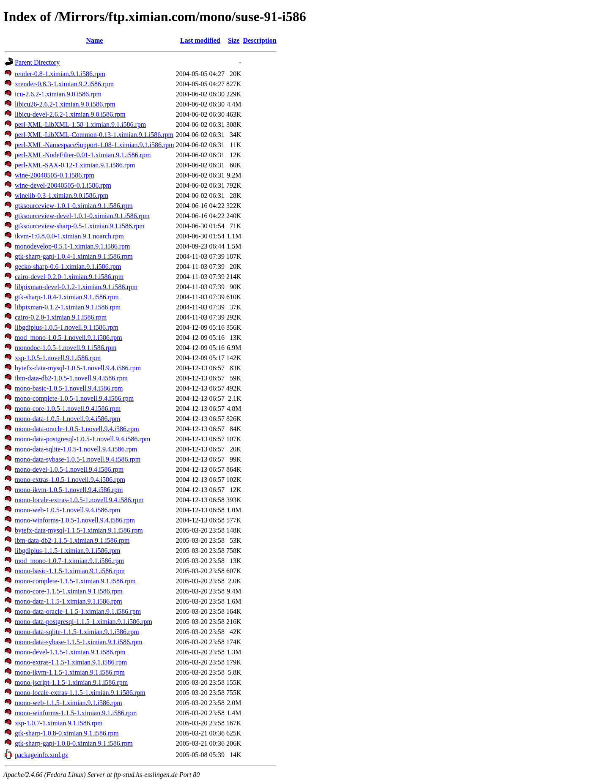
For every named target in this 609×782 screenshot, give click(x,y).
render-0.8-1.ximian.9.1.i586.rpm (60, 73)
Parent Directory (37, 62)
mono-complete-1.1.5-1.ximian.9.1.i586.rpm (75, 581)
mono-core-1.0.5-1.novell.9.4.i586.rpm (68, 408)
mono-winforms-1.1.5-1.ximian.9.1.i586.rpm (76, 712)
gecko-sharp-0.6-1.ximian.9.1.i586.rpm (68, 266)
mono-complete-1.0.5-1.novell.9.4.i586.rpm (74, 398)
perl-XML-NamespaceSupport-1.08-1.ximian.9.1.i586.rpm (94, 144)
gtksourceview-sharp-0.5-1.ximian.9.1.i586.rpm (80, 226)
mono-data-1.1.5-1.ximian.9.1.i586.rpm (68, 601)
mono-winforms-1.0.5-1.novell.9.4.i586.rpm (75, 520)
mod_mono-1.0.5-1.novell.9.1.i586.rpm (68, 337)
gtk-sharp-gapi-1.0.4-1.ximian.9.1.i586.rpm (74, 256)
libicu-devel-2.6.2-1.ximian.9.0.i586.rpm (70, 114)
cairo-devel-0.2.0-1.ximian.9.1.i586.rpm (69, 276)
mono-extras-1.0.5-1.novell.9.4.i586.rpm (70, 479)
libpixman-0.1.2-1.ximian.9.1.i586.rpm (68, 307)
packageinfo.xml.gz (41, 754)
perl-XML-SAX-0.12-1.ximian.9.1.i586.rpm (75, 165)
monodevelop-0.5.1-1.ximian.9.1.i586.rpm (72, 246)
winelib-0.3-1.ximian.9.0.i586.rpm (61, 195)
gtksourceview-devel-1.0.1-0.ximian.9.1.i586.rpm (82, 215)
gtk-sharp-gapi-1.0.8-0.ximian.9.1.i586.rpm (74, 743)
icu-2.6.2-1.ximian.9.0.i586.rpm (58, 94)
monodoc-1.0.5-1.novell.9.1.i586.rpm (65, 347)
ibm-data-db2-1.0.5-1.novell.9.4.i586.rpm (71, 378)
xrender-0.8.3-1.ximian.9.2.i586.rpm (64, 83)
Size (234, 40)
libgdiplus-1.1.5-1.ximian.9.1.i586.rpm (67, 550)
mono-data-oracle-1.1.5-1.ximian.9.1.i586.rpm (78, 611)
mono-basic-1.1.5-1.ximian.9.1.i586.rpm (70, 570)
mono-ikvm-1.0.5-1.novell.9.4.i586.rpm (69, 489)
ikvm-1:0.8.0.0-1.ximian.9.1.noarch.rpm (69, 236)
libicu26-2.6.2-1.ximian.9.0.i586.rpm (65, 104)
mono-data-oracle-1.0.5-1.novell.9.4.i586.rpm (77, 428)
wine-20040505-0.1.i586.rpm (54, 175)
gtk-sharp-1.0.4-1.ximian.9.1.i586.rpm (67, 297)
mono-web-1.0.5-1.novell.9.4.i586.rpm (67, 510)
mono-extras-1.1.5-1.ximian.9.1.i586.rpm (71, 662)
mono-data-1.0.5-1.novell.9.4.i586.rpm (67, 418)
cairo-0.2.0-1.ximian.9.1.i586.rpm (61, 317)
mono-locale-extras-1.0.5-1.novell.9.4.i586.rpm (79, 499)
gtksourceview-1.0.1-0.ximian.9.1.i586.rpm (74, 205)
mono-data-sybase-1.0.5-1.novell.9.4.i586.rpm (77, 459)
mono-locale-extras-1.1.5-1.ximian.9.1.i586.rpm (80, 692)
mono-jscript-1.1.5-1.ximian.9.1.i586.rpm (71, 682)
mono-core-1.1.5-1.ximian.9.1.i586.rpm (69, 591)
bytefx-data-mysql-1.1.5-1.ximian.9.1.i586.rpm (79, 530)
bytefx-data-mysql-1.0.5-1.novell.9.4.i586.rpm (78, 368)
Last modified (200, 40)
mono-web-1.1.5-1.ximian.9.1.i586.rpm (68, 702)
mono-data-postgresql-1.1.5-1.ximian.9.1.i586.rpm (83, 621)
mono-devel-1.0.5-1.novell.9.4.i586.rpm (69, 469)
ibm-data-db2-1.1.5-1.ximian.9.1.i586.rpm (72, 540)
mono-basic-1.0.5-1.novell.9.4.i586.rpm (69, 388)
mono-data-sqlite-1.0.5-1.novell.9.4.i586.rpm (76, 449)
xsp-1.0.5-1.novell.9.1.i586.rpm (58, 357)
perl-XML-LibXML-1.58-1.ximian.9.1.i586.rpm (80, 124)
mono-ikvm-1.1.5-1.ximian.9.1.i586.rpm (70, 672)
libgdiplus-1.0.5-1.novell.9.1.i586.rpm (66, 327)
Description (259, 40)
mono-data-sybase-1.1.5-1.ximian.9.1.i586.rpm (79, 641)
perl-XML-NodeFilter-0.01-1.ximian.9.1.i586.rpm (83, 155)
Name (94, 40)
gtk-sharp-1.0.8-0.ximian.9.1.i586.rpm (67, 733)
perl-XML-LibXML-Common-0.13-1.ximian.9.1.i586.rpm (94, 134)
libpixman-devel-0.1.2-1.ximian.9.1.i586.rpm (76, 286)
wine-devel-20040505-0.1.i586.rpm (63, 185)
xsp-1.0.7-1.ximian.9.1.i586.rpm (59, 723)
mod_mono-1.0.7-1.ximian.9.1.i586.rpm (69, 560)
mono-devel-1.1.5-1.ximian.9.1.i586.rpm (70, 652)
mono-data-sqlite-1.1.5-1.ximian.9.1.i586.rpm (77, 631)
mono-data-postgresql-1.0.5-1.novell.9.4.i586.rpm (82, 439)
